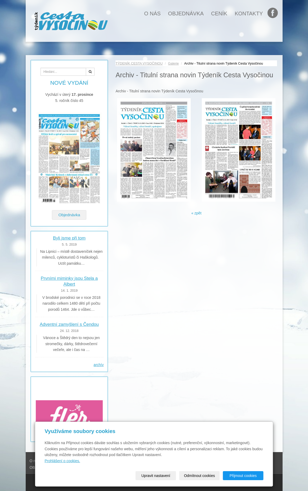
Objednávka (69, 215)
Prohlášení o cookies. (62, 461)
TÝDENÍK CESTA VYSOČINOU (139, 63)
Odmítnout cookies (199, 476)
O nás (152, 13)
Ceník (219, 13)
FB (273, 13)
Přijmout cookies (243, 476)
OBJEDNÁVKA (186, 13)
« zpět (196, 213)
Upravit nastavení (155, 476)
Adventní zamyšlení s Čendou (69, 324)
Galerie (173, 63)
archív (98, 365)
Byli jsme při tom (69, 238)
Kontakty (249, 13)
